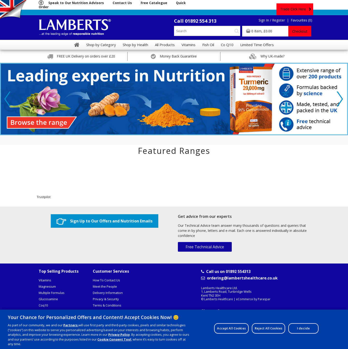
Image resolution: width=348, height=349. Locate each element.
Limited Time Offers (257, 44)
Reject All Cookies (268, 329)
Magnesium (47, 286)
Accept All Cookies (231, 329)
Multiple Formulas (52, 293)
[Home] (77, 45)
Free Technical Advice (205, 246)
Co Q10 (227, 44)
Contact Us (122, 2)
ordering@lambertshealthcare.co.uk (239, 278)
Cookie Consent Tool (114, 340)
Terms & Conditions (107, 305)
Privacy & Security (106, 299)
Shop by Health (135, 44)
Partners (70, 326)
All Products (165, 44)
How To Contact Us (106, 280)
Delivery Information (108, 293)
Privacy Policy (119, 335)
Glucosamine (48, 299)
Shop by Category (101, 44)
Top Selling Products (59, 271)
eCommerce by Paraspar (253, 299)
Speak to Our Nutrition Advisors (76, 2)
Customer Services (111, 271)
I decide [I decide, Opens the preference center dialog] (303, 329)
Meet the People (105, 286)
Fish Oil (208, 44)
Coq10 (43, 305)
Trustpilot (44, 197)
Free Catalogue (154, 2)
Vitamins (45, 280)
